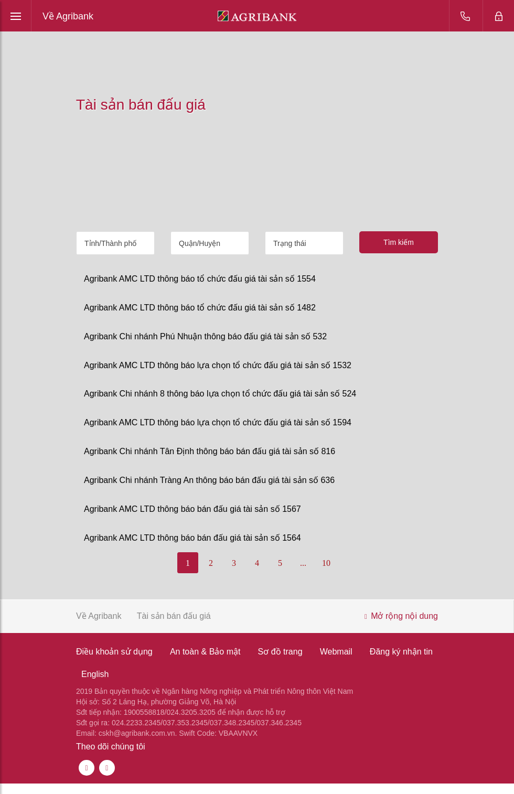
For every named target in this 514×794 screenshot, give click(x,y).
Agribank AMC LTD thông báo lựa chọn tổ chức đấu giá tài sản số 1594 (217, 422)
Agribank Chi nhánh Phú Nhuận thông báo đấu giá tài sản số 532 (205, 336)
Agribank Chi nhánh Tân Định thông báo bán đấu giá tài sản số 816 (209, 451)
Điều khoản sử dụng (114, 651)
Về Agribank (67, 16)
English (95, 674)
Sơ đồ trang (280, 651)
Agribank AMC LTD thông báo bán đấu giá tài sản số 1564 (192, 537)
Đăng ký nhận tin (401, 651)
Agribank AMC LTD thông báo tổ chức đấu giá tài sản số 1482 (200, 307)
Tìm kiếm (398, 242)
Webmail (336, 651)
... (303, 563)
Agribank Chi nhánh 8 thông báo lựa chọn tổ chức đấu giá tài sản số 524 (220, 393)
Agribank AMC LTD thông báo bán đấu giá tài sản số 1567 (192, 509)
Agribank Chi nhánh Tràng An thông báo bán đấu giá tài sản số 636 (209, 480)
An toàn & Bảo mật (205, 651)
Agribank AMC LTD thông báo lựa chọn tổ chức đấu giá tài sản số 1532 (217, 365)
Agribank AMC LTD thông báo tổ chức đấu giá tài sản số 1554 (200, 278)
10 (326, 563)
